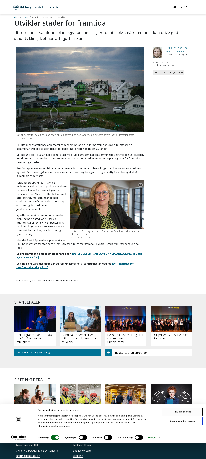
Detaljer (152, 453)
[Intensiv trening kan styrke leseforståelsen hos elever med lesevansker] (171, 395)
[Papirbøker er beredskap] (125, 392)
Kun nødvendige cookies (182, 437)
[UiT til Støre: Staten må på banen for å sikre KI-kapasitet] (80, 394)
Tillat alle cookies (182, 427)
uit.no (16, 17)
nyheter (25, 17)
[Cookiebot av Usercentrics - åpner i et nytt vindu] (18, 453)
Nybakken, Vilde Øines (177, 47)
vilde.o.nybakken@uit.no (176, 51)
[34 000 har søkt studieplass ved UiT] (35, 394)
